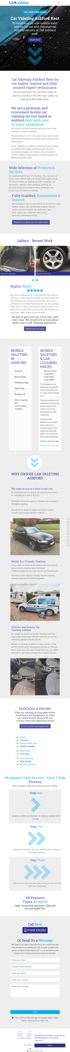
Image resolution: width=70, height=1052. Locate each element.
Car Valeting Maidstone (30, 1034)
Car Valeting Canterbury (25, 1038)
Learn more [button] (39, 1040)
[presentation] (33, 280)
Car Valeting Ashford (20, 1034)
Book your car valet (35, 336)
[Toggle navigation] (58, 3)
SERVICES (35, 40)
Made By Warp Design (35, 1051)
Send (35, 1012)
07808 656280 (35, 930)
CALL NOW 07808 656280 (35, 12)
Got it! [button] (50, 1045)
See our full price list (57, 445)
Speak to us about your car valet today (39, 222)
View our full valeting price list (35, 724)
